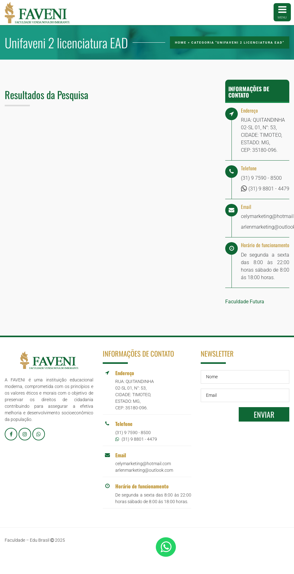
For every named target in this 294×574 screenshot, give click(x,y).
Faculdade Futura (244, 302)
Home (181, 42)
